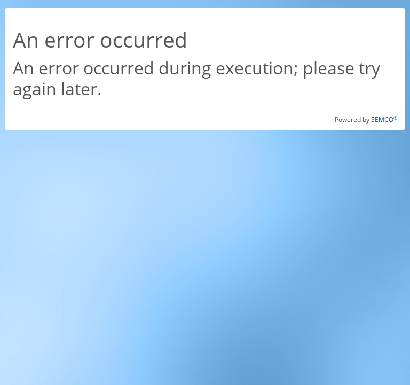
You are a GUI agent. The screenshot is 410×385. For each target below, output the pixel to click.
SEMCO (384, 119)
